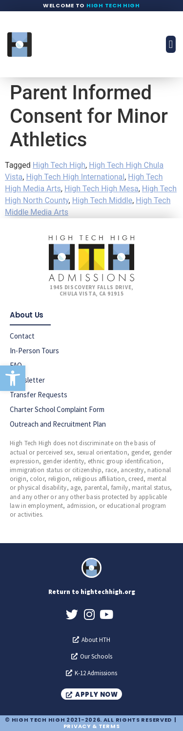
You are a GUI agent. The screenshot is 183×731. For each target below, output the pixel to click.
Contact (22, 336)
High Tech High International (75, 177)
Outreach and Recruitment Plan (58, 424)
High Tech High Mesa (101, 188)
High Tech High (113, 5)
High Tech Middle (102, 200)
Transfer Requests (38, 394)
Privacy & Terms (91, 726)
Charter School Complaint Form (57, 409)
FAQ (16, 365)
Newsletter (27, 380)
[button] (12, 378)
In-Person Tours (34, 350)
